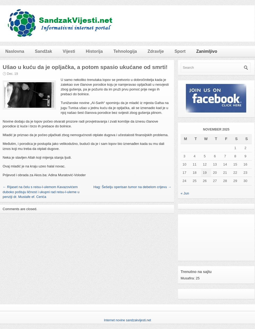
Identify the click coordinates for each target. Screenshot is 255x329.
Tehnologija (125, 51)
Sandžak (43, 51)
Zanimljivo (206, 51)
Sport (180, 51)
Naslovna (14, 51)
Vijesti (69, 51)
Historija (94, 51)
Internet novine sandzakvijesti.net (127, 320)
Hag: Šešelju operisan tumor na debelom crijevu (132, 187)
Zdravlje (156, 51)
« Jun (185, 193)
